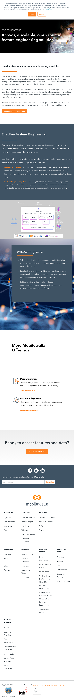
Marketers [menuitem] (8, 526)
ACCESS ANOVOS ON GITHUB (14, 111)
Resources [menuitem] (8, 549)
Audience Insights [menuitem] (8, 621)
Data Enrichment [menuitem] (28, 534)
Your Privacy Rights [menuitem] (44, 611)
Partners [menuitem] (7, 530)
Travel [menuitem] (41, 530)
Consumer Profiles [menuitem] (61, 575)
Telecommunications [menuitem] (47, 517)
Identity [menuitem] (60, 561)
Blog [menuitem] (6, 559)
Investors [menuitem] (25, 566)
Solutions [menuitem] (8, 512)
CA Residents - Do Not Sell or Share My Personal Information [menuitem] (45, 582)
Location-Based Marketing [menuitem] (10, 648)
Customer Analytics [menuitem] (8, 633)
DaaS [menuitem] (59, 565)
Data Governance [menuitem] (44, 558)
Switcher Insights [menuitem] (28, 517)
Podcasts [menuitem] (7, 570)
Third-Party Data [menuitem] (63, 581)
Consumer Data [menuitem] (61, 550)
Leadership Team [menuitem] (25, 571)
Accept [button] (32, 14)
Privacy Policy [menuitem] (44, 572)
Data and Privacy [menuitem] (43, 550)
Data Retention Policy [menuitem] (45, 566)
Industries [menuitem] (43, 512)
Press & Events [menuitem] (27, 554)
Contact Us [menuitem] (25, 577)
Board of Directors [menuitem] (25, 560)
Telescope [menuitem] (25, 530)
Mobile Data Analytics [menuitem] (9, 660)
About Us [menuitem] (25, 549)
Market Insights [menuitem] (27, 522)
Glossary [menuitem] (7, 554)
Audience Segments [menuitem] (25, 540)
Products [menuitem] (25, 512)
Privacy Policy (49, 9)
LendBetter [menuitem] (25, 526)
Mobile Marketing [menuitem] (8, 667)
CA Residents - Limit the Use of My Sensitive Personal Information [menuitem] (45, 599)
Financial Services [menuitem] (46, 522)
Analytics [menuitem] (60, 557)
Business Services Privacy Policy (56, 685)
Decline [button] (41, 14)
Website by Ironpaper (8, 696)
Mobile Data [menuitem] (9, 654)
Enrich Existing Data (27, 391)
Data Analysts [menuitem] (9, 522)
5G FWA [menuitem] (7, 628)
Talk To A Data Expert (37, 451)
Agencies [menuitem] (7, 517)
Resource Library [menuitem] (7, 564)
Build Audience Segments (29, 410)
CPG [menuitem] (41, 526)
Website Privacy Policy (39, 685)
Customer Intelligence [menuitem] (8, 641)
